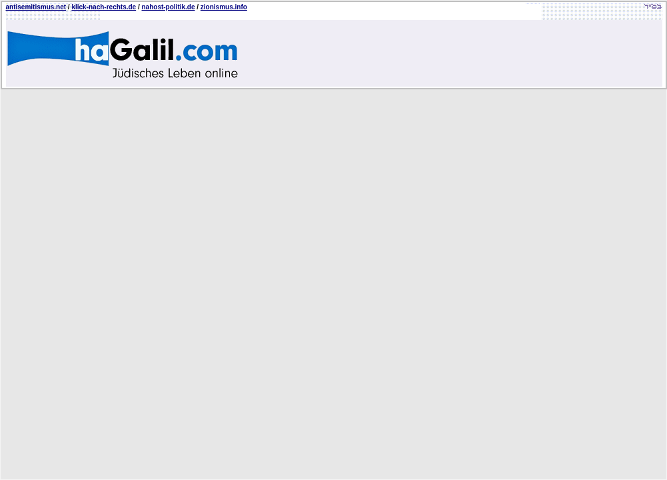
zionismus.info (224, 7)
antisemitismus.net (36, 7)
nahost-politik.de (168, 7)
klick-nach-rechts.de (103, 7)
